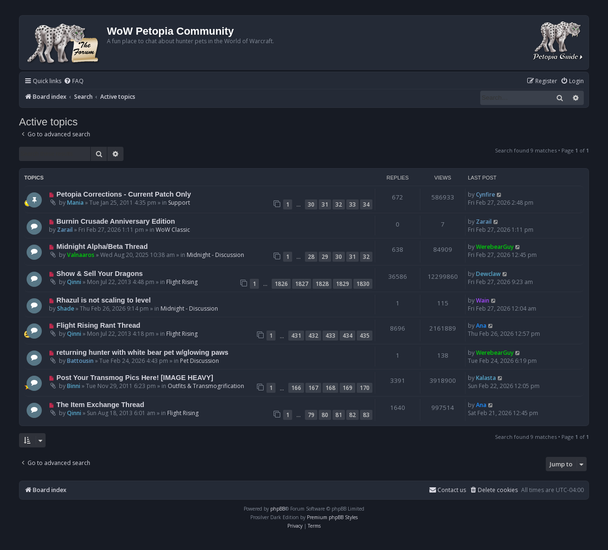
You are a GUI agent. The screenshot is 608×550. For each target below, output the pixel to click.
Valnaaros (81, 255)
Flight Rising (182, 282)
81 (338, 415)
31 (325, 204)
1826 (281, 284)
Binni (73, 386)
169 (347, 388)
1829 (342, 284)
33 (352, 204)
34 (366, 204)
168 (330, 388)
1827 (301, 284)
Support (179, 203)
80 (325, 415)
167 (313, 388)
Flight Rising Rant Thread (99, 325)
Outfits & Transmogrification (206, 386)
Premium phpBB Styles (332, 517)
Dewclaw (488, 274)
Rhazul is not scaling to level (104, 300)
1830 (363, 284)
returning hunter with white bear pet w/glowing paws (142, 352)
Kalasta (486, 378)
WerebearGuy (494, 247)
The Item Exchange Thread (100, 404)
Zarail (65, 230)
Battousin (80, 361)
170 (365, 388)
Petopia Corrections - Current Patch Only (124, 194)
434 (347, 336)
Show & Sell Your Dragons (100, 273)
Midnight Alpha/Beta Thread (102, 246)
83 (366, 415)
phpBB (277, 508)
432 (313, 336)
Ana (481, 326)
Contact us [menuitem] (447, 490)
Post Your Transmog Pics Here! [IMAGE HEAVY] (135, 377)
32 (338, 204)
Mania (75, 203)
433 (330, 336)
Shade (65, 308)
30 (311, 204)
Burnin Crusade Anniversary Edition (116, 221)
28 (311, 257)
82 (352, 415)
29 (325, 257)
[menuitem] (74, 81)
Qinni (74, 282)
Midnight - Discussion (215, 255)
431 (296, 336)
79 (311, 415)
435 (365, 336)
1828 (322, 284)
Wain (482, 300)
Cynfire (485, 194)
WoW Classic (173, 230)
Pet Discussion (199, 361)
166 (296, 388)
